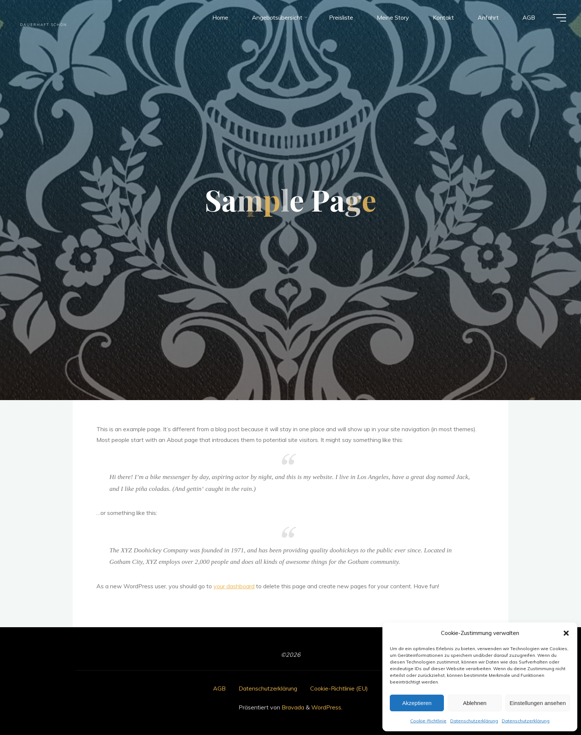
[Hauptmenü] (559, 17)
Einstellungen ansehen (537, 703)
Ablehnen (474, 703)
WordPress (326, 707)
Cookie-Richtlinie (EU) (339, 688)
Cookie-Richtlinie (428, 721)
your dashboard (234, 586)
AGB (219, 688)
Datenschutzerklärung (474, 721)
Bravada (292, 707)
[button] (566, 633)
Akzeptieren (416, 703)
